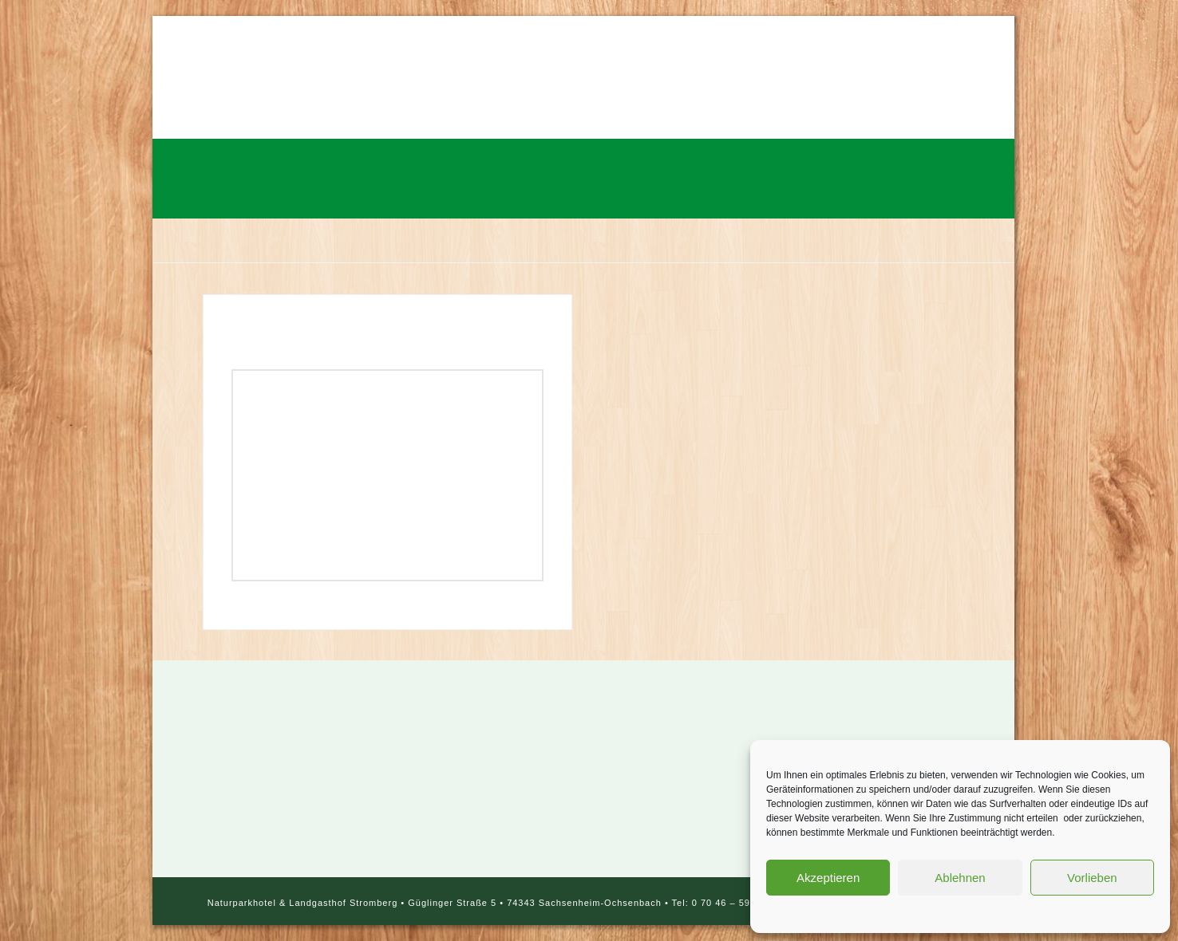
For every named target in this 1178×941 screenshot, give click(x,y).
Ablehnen (960, 877)
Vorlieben (1092, 877)
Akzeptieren (828, 877)
